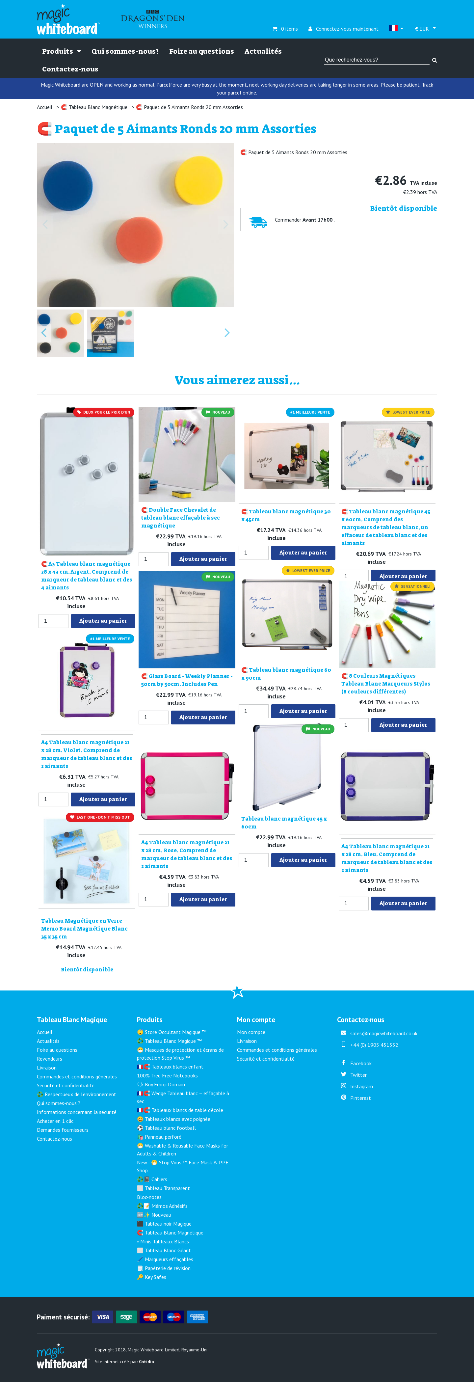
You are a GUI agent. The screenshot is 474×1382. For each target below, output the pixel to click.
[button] (61, 333)
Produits (61, 51)
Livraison (47, 1067)
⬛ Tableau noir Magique (164, 1223)
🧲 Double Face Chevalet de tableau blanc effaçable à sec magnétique (180, 517)
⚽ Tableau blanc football (166, 1128)
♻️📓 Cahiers (152, 1179)
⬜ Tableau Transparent (163, 1188)
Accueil (44, 107)
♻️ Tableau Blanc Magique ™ (169, 1041)
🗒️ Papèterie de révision (164, 1268)
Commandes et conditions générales (77, 1076)
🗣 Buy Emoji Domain (161, 1084)
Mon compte (251, 1032)
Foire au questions (201, 51)
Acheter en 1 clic (55, 1121)
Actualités (263, 51)
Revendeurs (49, 1058)
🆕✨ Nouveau (154, 1214)
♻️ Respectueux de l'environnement (76, 1094)
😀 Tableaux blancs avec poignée (173, 1119)
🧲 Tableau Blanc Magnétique (94, 107)
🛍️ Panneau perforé (159, 1136)
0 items (285, 28)
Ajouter (103, 620)
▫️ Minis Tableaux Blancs (163, 1241)
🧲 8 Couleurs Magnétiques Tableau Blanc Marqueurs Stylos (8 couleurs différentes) (385, 683)
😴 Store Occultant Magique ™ (171, 1032)
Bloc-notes (149, 1197)
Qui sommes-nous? (125, 51)
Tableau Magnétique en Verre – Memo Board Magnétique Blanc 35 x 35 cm (84, 928)
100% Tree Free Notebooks (167, 1075)
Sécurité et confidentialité (65, 1085)
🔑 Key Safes (151, 1277)
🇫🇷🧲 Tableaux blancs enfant (170, 1066)
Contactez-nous (70, 69)
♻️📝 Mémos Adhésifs (162, 1206)
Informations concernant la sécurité (77, 1112)
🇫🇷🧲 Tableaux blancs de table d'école (180, 1110)
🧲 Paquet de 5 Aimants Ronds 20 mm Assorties (189, 107)
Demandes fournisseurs (63, 1129)
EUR (422, 29)
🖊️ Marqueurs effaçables (165, 1259)
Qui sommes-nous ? (58, 1103)
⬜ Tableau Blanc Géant (164, 1250)
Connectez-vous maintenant (343, 28)
